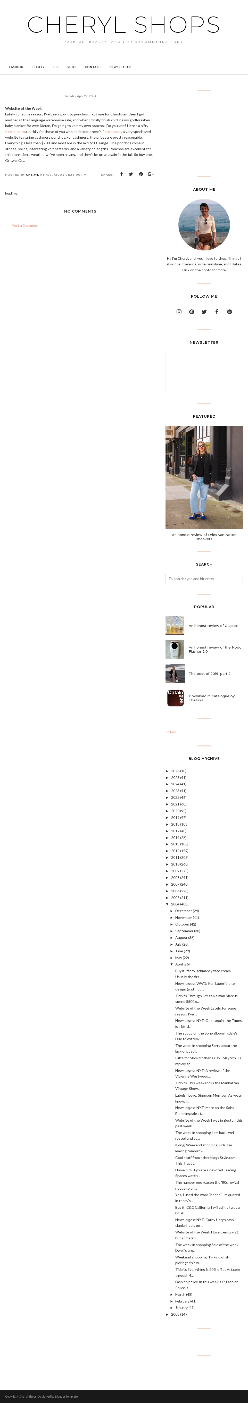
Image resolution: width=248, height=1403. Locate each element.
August (181, 937)
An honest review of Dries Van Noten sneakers (204, 537)
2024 (175, 784)
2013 (175, 844)
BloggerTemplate (66, 1396)
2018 (175, 824)
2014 (175, 837)
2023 (175, 790)
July (178, 944)
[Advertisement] (204, 134)
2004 (175, 904)
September (184, 931)
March (180, 1294)
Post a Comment (25, 225)
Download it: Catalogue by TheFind (212, 698)
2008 (175, 877)
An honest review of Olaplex (213, 626)
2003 (175, 1314)
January (181, 1307)
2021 (175, 804)
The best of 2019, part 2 (210, 673)
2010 (175, 864)
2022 (175, 797)
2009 (175, 871)
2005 (175, 897)
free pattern (15, 131)
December (183, 911)
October (182, 924)
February (182, 1301)
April (179, 964)
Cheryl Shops (124, 24)
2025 (175, 777)
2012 (175, 850)
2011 (175, 857)
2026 (175, 771)
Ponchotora (111, 131)
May (178, 957)
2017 (175, 831)
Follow (171, 732)
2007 (175, 884)
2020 (175, 811)
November (183, 917)
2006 (175, 891)
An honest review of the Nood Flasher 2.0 (215, 649)
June (179, 951)
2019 (175, 817)
